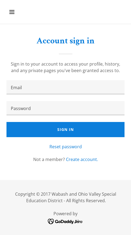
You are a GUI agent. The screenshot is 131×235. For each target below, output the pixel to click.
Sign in (65, 129)
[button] (19, 12)
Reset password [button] (65, 147)
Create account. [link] (82, 159)
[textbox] (65, 87)
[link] (65, 221)
